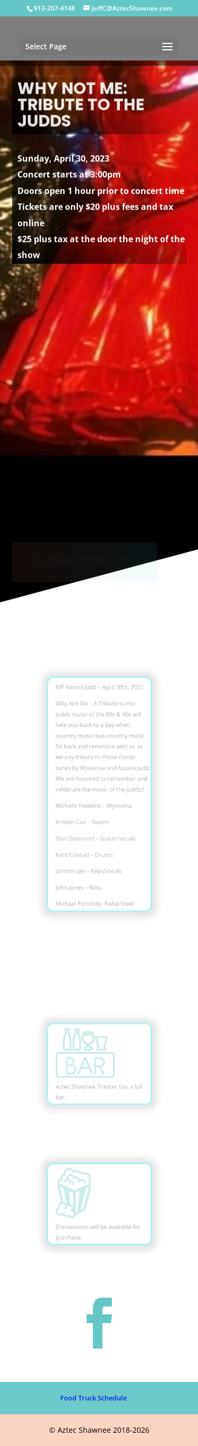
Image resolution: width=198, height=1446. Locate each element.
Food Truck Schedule (93, 1398)
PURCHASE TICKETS (79, 554)
